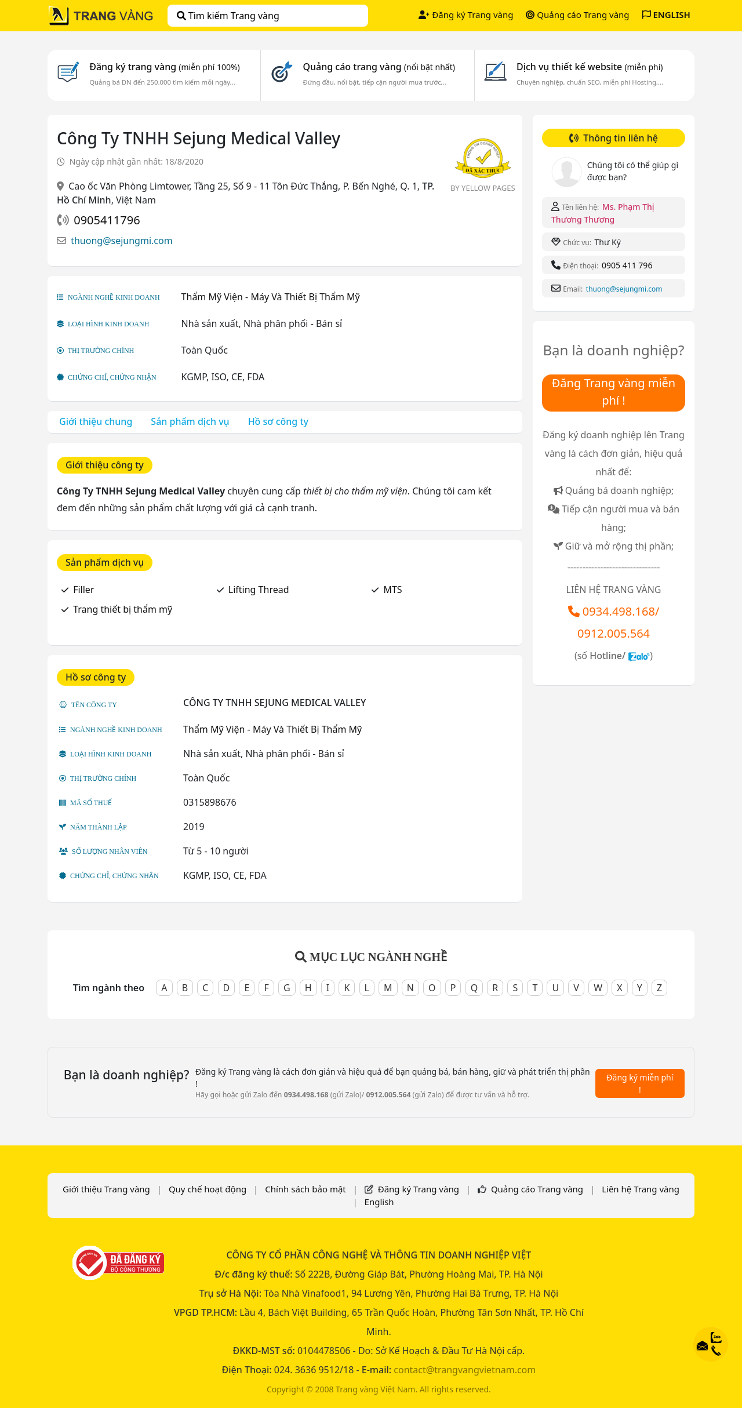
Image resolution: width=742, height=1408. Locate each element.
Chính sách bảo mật (305, 1189)
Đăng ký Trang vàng (466, 14)
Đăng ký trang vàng (164, 66)
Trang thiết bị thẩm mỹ (122, 609)
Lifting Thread (258, 589)
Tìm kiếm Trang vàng (228, 15)
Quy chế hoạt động (207, 1189)
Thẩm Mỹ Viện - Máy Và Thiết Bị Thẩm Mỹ (270, 296)
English (379, 1201)
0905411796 (107, 220)
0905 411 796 (627, 265)
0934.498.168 (619, 611)
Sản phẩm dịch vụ (190, 421)
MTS (392, 589)
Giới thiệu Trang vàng (106, 1189)
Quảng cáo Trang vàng (577, 14)
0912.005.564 (613, 633)
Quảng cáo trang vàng (378, 66)
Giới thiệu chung (95, 421)
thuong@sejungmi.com (121, 240)
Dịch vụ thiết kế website (590, 66)
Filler (83, 589)
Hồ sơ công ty (278, 421)
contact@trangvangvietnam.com (465, 1369)
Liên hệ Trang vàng (640, 1189)
